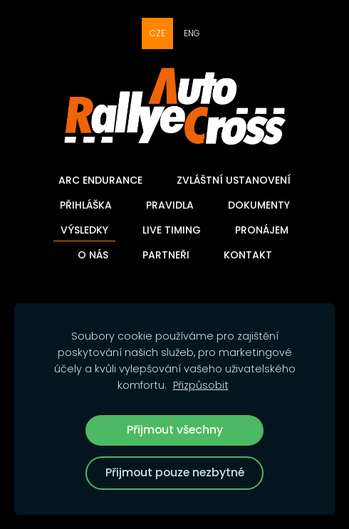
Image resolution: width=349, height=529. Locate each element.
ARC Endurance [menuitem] (100, 180)
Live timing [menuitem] (171, 230)
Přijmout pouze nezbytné (174, 472)
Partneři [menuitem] (165, 255)
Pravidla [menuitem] (170, 205)
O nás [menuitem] (93, 255)
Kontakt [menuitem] (248, 255)
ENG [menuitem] (192, 33)
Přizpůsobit (201, 385)
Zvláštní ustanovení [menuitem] (234, 180)
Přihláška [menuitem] (86, 205)
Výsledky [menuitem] (84, 230)
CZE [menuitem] (157, 33)
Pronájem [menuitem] (261, 230)
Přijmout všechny (175, 429)
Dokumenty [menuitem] (259, 205)
